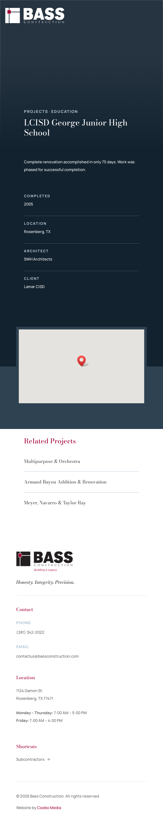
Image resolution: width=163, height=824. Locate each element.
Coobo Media (49, 807)
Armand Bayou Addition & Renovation (65, 482)
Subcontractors (30, 759)
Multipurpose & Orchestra (52, 461)
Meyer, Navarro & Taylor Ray (55, 502)
